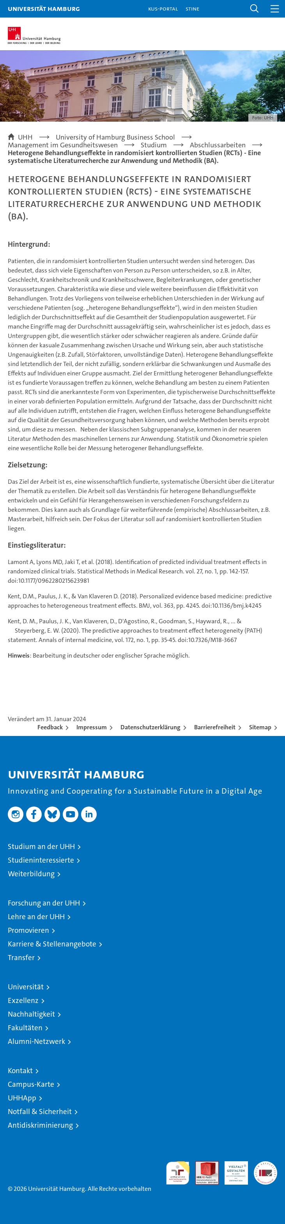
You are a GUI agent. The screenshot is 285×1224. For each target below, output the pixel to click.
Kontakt (20, 1070)
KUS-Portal (163, 8)
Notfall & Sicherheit (40, 1111)
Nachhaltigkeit (31, 1014)
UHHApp (22, 1098)
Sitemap (260, 727)
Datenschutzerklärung (150, 727)
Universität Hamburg (44, 8)
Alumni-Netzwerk (36, 1041)
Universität (26, 987)
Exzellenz (23, 1000)
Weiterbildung (31, 874)
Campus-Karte (31, 1084)
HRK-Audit (232, 1169)
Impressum (91, 727)
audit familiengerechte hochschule (177, 1173)
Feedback (50, 727)
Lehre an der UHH (36, 917)
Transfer (21, 957)
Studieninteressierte (41, 860)
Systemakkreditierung (265, 1165)
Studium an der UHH (41, 846)
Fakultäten (25, 1028)
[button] (254, 9)
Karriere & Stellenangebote (52, 944)
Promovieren (28, 930)
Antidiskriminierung (40, 1125)
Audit (202, 1165)
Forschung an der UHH (44, 903)
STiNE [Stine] (192, 8)
